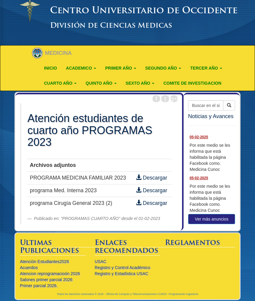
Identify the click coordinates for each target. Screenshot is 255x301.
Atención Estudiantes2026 (44, 261)
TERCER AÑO (206, 68)
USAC (100, 261)
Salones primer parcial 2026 (46, 279)
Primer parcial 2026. (39, 285)
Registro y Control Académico (122, 267)
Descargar (151, 178)
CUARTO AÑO (60, 83)
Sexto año (140, 83)
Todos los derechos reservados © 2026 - (81, 294)
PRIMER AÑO (120, 68)
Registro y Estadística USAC (121, 273)
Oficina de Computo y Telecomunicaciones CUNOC (136, 294)
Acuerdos (29, 267)
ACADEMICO (81, 68)
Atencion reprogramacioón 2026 (50, 273)
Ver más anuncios (211, 219)
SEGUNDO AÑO (163, 68)
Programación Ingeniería (183, 294)
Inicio (50, 68)
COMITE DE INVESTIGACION (192, 83)
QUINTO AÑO (101, 83)
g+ (174, 98)
